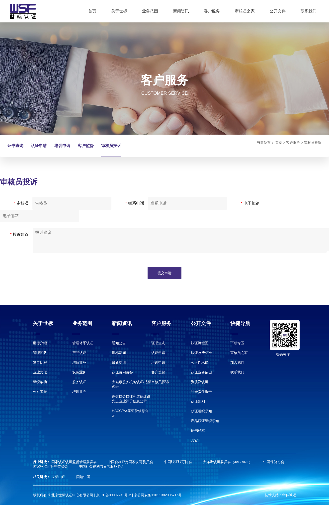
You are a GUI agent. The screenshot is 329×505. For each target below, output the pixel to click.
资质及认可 (199, 382)
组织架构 (40, 382)
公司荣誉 (40, 392)
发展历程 (40, 362)
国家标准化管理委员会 (51, 466)
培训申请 (62, 146)
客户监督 (86, 146)
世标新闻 (119, 353)
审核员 (21, 203)
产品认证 (79, 353)
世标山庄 (58, 477)
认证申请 (39, 146)
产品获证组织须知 (205, 421)
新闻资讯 (181, 11)
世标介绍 (40, 343)
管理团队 (40, 353)
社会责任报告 (201, 392)
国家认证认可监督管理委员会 (74, 462)
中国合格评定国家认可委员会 (131, 462)
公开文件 (278, 11)
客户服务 (212, 11)
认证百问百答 (122, 372)
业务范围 (150, 11)
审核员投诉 (111, 146)
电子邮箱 (250, 203)
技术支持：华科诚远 (280, 495)
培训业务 (79, 392)
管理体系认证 (82, 343)
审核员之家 (245, 11)
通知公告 (119, 343)
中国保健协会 (273, 462)
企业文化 (40, 372)
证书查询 (15, 146)
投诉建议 (19, 234)
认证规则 (198, 401)
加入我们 (237, 362)
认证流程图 (199, 343)
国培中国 (83, 477)
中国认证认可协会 (178, 462)
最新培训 (119, 362)
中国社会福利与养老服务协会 (101, 466)
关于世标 (119, 11)
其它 (194, 440)
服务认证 (79, 382)
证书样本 (198, 430)
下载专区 (237, 343)
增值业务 (79, 362)
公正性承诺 (199, 362)
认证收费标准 (201, 353)
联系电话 (134, 203)
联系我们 (309, 11)
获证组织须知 (201, 411)
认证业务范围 (201, 372)
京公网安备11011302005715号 (158, 495)
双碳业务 (79, 372)
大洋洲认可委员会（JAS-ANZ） (228, 462)
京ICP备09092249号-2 (113, 495)
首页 (92, 11)
